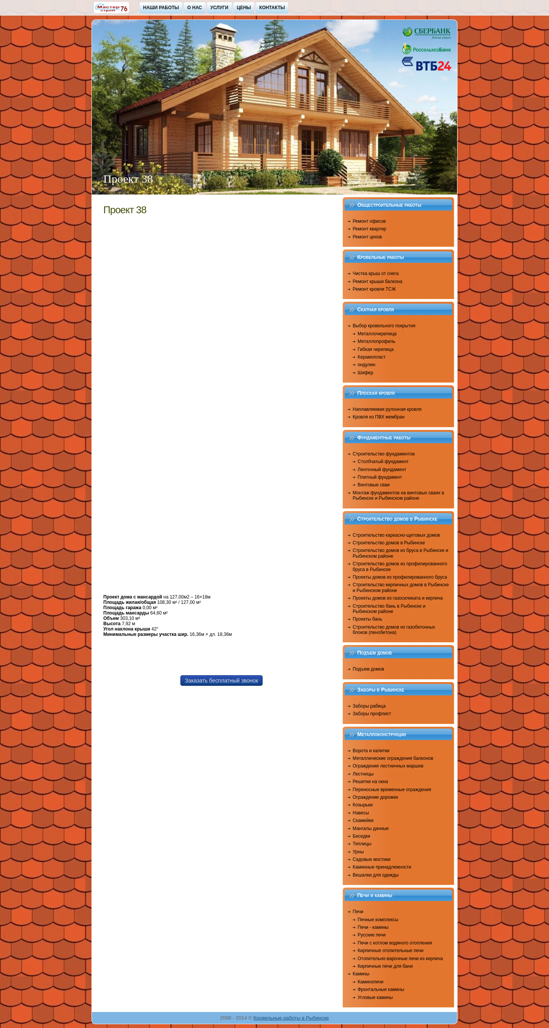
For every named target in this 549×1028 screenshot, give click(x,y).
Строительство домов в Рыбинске (389, 542)
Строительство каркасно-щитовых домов (396, 535)
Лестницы (363, 774)
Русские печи (372, 935)
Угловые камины (375, 997)
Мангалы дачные (371, 828)
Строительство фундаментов (384, 454)
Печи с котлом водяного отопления (395, 943)
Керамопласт (372, 357)
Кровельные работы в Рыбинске (291, 1018)
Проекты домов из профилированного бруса (400, 577)
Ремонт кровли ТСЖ (374, 289)
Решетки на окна (370, 781)
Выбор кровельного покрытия (384, 325)
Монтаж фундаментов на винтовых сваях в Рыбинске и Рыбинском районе (398, 495)
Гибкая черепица (375, 349)
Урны (358, 851)
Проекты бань (367, 619)
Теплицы (362, 843)
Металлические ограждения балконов (393, 758)
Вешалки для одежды (376, 875)
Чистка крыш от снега (376, 273)
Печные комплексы (378, 919)
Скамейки (363, 820)
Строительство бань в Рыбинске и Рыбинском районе (389, 608)
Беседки (361, 836)
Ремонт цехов (367, 237)
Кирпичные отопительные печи (391, 950)
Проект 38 (124, 210)
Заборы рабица (369, 706)
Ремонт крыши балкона (377, 281)
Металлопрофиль (376, 341)
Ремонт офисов (369, 221)
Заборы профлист (372, 713)
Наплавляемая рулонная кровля (387, 409)
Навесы (361, 813)
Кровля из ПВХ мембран (379, 417)
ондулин (366, 364)
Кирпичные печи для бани (385, 966)
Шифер (365, 372)
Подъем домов (368, 669)
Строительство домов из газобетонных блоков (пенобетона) (394, 629)
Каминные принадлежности (382, 867)
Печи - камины (373, 927)
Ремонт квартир (369, 229)
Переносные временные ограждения (392, 789)
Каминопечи (371, 982)
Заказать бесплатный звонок (221, 680)
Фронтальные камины (381, 989)
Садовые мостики (371, 859)
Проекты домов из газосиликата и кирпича (398, 598)
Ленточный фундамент (382, 469)
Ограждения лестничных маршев (388, 766)
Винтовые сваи (374, 484)
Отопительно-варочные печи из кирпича (400, 958)
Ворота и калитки (371, 750)
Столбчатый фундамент (383, 461)
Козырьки (363, 805)
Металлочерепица (377, 333)
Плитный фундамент (380, 477)
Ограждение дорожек (375, 797)
